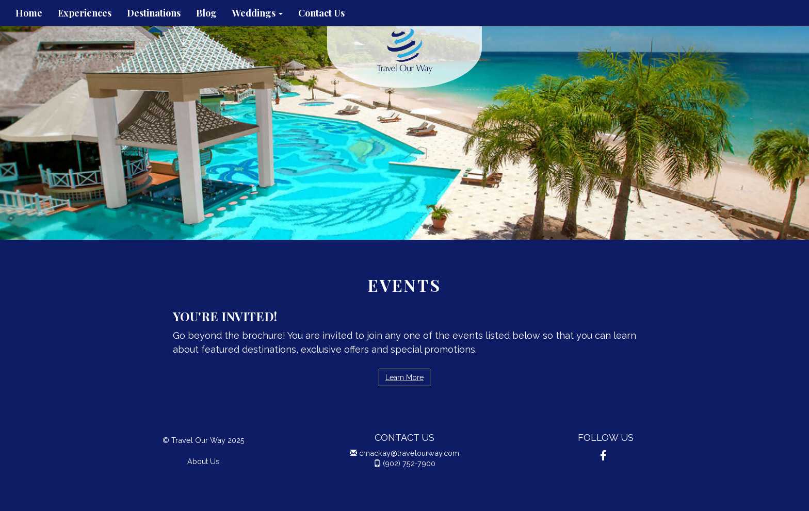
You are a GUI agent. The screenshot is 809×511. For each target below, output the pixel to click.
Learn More (404, 377)
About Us (203, 461)
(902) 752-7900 (409, 463)
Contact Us (321, 13)
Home (28, 13)
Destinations (154, 13)
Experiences (84, 13)
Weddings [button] (257, 13)
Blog (206, 13)
